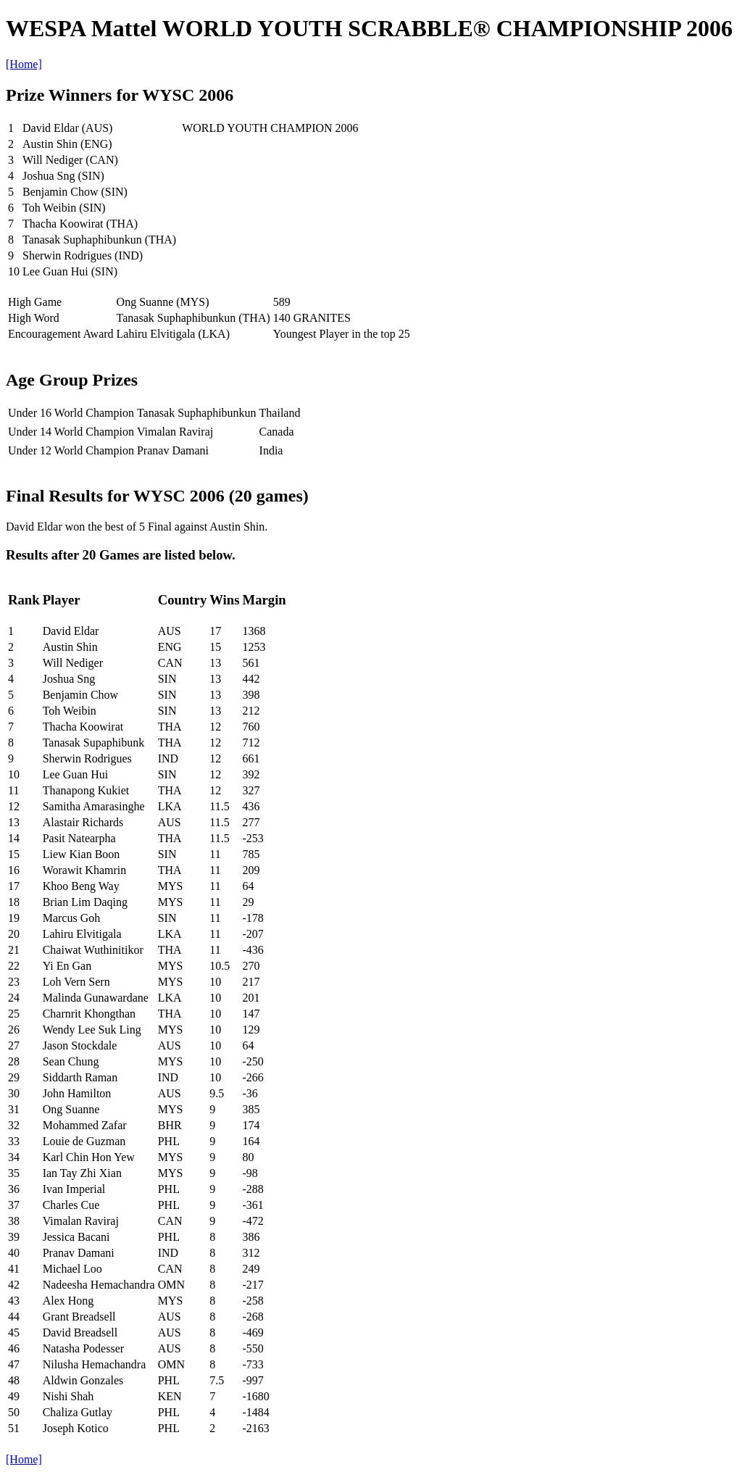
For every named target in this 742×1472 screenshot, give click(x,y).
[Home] (24, 64)
